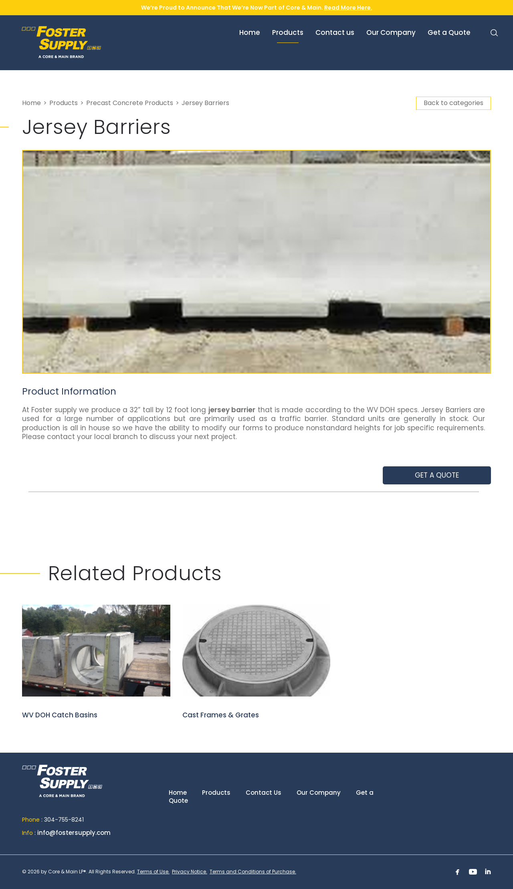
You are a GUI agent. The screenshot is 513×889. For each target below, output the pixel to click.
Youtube (473, 872)
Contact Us (263, 792)
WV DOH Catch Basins (96, 662)
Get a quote (437, 475)
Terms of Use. (153, 871)
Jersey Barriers (205, 102)
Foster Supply (82, 42)
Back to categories (453, 102)
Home (31, 102)
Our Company (319, 792)
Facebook (457, 872)
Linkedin (488, 872)
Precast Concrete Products (129, 102)
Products (63, 102)
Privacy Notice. (189, 871)
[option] (256, 262)
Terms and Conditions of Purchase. (253, 871)
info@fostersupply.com (74, 832)
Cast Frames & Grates (256, 662)
